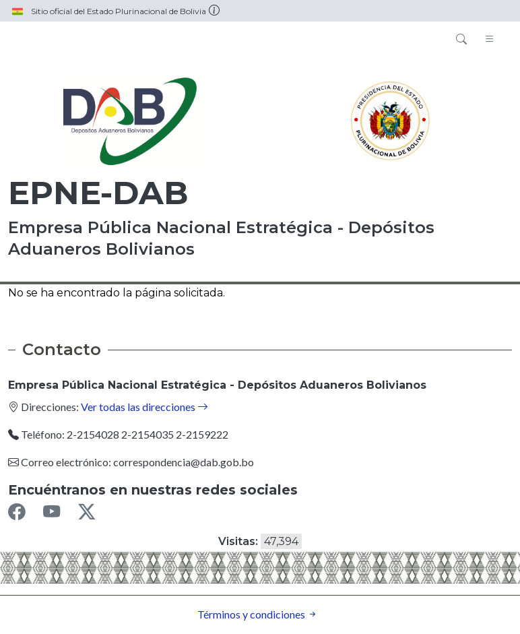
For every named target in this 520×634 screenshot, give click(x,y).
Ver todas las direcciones (144, 406)
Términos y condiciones (257, 614)
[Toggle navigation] (490, 40)
